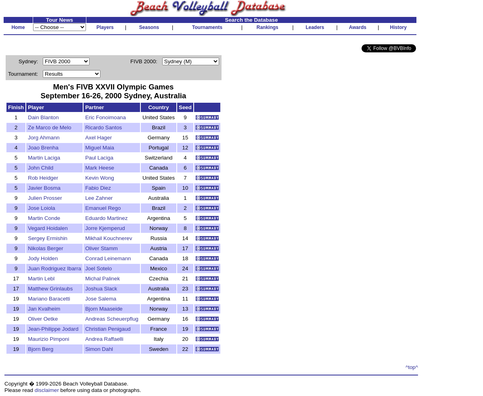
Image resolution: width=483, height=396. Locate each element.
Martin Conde (44, 218)
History (398, 27)
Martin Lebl (41, 279)
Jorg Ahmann (44, 138)
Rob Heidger (43, 178)
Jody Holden (43, 258)
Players (105, 27)
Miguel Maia (99, 148)
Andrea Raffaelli (104, 339)
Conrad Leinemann (108, 258)
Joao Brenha (43, 148)
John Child (40, 168)
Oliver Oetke (43, 319)
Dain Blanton (43, 117)
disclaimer (47, 390)
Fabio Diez (98, 188)
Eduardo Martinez (106, 218)
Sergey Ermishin (47, 238)
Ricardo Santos (103, 127)
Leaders (314, 27)
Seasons (149, 27)
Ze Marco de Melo (49, 127)
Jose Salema (100, 299)
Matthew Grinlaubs (50, 289)
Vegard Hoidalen (48, 228)
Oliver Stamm (101, 248)
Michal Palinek (102, 279)
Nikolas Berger (45, 248)
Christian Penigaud (108, 329)
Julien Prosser (45, 198)
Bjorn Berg (40, 349)
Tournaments (207, 27)
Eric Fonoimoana (105, 117)
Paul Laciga (99, 158)
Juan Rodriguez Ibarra (54, 268)
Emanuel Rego (103, 208)
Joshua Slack (101, 289)
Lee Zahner (99, 198)
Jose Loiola (41, 208)
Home (18, 27)
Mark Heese (99, 168)
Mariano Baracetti (49, 299)
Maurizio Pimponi (48, 339)
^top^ (412, 367)
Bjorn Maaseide (104, 309)
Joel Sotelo (98, 268)
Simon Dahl (99, 349)
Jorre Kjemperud (105, 228)
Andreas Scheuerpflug (111, 319)
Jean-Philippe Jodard (53, 329)
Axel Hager (98, 138)
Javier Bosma (44, 188)
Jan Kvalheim (44, 309)
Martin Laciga (44, 158)
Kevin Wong (99, 178)
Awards (357, 27)
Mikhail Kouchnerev (108, 238)
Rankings (267, 27)
